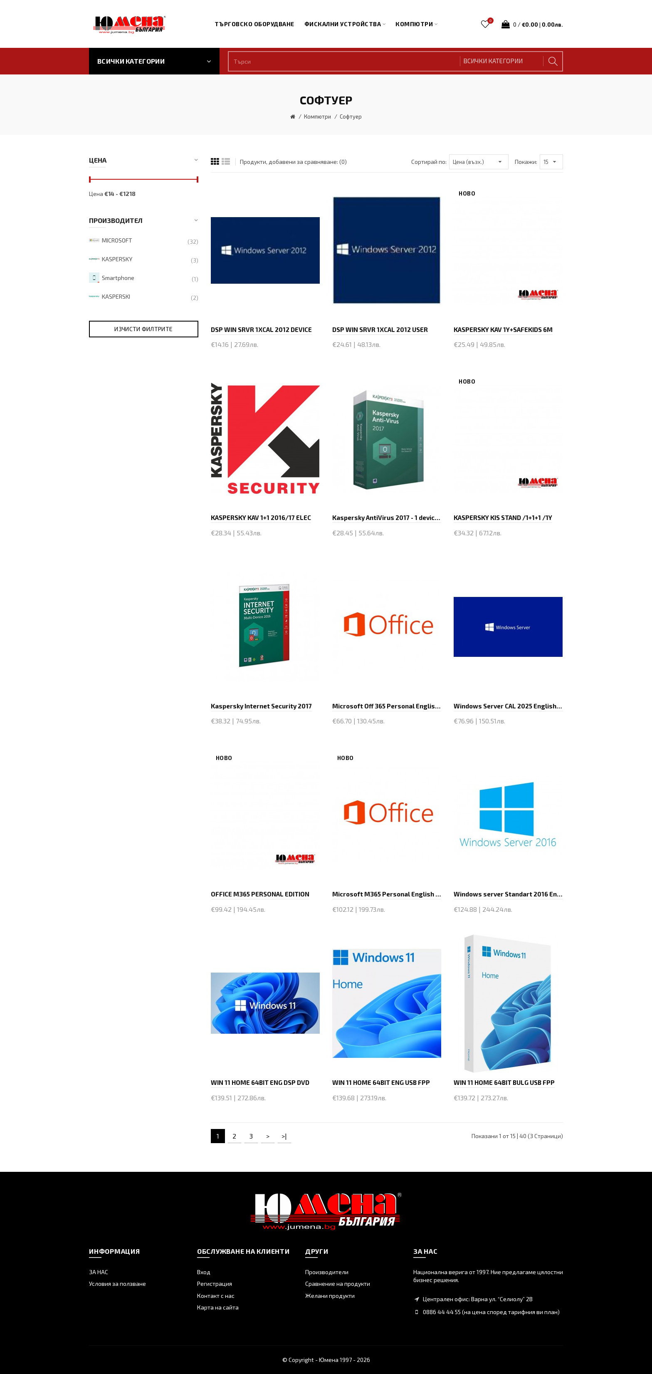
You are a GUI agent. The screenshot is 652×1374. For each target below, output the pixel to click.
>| (284, 1136)
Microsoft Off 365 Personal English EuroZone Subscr (386, 706)
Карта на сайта (218, 1307)
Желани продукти (330, 1295)
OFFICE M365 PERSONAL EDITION (260, 894)
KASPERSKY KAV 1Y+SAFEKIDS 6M (503, 329)
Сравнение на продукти (337, 1283)
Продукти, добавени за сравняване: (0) (293, 161)
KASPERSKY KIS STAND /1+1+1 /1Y (503, 517)
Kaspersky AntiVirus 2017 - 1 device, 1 (386, 517)
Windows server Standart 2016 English (508, 894)
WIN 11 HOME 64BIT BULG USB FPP (504, 1082)
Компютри (317, 116)
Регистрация (214, 1283)
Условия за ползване (117, 1283)
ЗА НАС (98, 1271)
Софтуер (351, 116)
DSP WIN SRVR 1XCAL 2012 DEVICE (261, 329)
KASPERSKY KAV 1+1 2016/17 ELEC (261, 517)
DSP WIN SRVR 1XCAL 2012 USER (380, 329)
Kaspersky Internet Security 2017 (261, 706)
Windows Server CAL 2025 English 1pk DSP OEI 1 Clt (508, 706)
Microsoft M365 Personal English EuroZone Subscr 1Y (386, 894)
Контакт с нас (216, 1295)
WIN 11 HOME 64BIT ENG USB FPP (381, 1082)
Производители (326, 1271)
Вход (203, 1271)
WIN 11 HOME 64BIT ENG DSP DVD (260, 1082)
